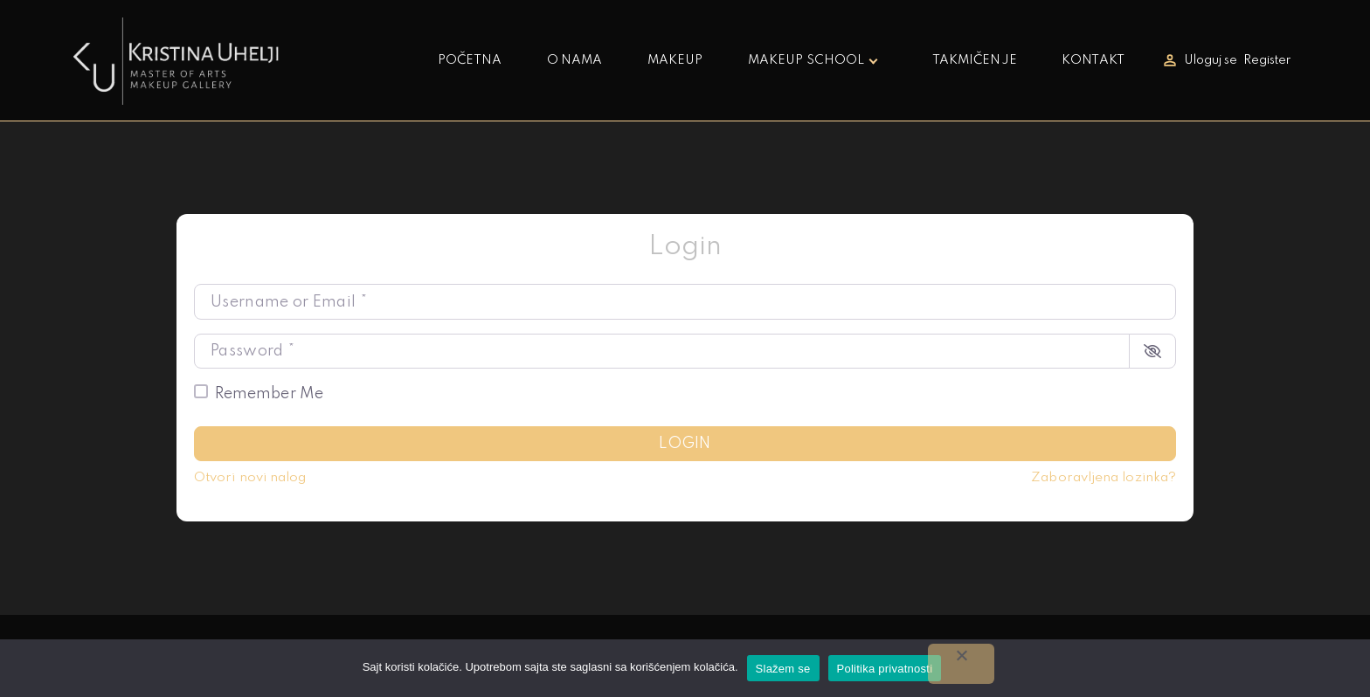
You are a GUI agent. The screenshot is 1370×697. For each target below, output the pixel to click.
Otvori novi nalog (250, 478)
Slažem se (783, 668)
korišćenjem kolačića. (684, 666)
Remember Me (269, 394)
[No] (961, 664)
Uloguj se (1211, 60)
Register (1267, 60)
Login (685, 444)
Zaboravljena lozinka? (1103, 478)
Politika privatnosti (885, 668)
